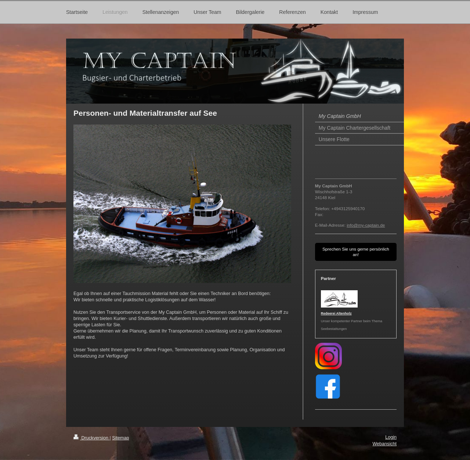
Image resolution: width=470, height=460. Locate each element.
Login (391, 437)
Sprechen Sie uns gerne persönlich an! (355, 252)
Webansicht (384, 443)
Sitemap (120, 438)
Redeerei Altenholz (336, 313)
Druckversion (91, 438)
